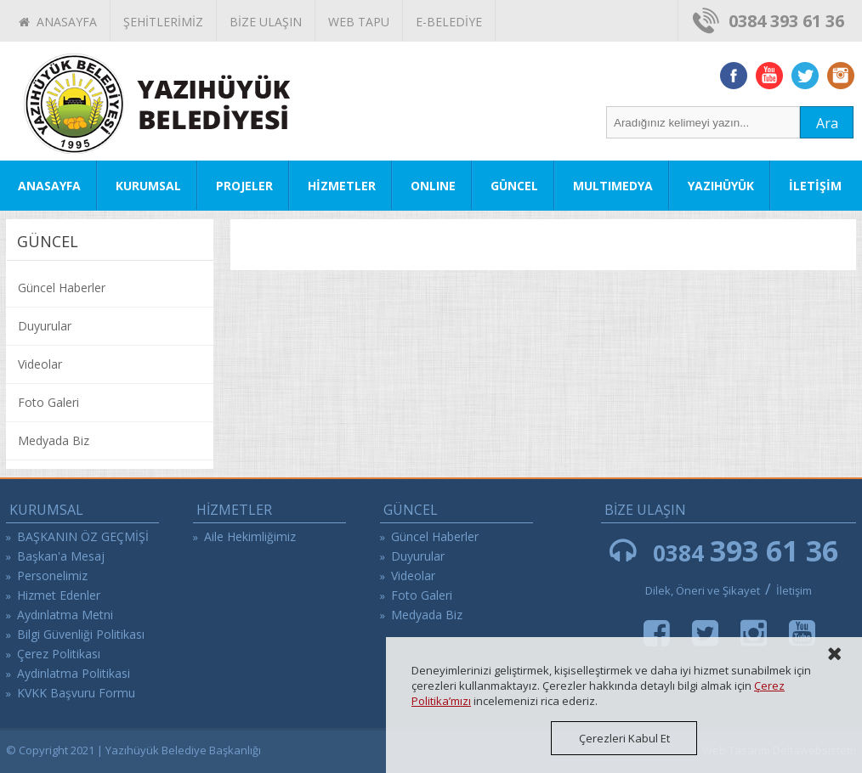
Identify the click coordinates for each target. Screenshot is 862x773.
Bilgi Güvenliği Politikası (81, 634)
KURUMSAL (148, 186)
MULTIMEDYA (613, 186)
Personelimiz (52, 575)
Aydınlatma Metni (65, 615)
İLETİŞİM (815, 186)
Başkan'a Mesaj (61, 556)
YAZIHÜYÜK (721, 186)
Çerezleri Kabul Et (624, 738)
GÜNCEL (514, 186)
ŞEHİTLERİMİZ (163, 22)
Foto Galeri (48, 402)
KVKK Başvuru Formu (76, 693)
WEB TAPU (358, 22)
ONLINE (433, 186)
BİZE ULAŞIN (266, 22)
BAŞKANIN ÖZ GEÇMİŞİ (83, 536)
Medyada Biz (53, 440)
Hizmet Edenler (58, 595)
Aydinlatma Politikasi (73, 673)
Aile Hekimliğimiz (250, 536)
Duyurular (44, 326)
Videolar (40, 364)
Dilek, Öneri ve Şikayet (702, 590)
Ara (827, 123)
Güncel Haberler (61, 287)
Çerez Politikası (58, 654)
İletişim (794, 590)
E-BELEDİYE (449, 22)
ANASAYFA (58, 22)
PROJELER (244, 186)
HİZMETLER (342, 186)
